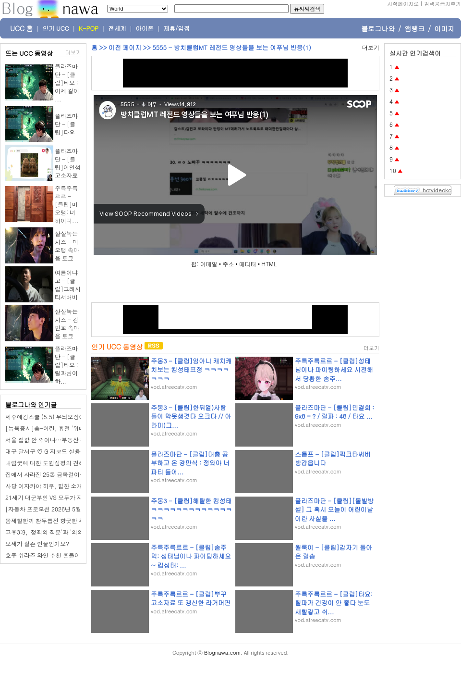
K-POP (88, 28)
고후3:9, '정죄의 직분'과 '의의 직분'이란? (59, 532)
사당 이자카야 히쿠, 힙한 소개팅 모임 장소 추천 (66, 486)
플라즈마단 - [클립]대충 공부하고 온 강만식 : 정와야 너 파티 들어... (190, 462)
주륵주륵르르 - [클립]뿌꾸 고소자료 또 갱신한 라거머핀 (190, 598)
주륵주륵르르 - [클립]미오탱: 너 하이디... (67, 204)
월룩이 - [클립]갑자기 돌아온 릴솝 (333, 551)
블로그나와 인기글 (31, 404)
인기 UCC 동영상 (117, 346)
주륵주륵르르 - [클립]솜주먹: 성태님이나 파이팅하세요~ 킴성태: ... (191, 556)
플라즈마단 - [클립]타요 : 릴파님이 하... (66, 364)
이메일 (209, 264)
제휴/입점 (176, 28)
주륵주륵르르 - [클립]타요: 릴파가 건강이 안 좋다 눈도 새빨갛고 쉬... (334, 602)
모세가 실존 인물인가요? (37, 543)
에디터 (247, 264)
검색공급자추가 (442, 3)
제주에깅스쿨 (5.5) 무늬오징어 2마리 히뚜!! (61, 416)
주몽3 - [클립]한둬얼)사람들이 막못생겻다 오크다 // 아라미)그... (191, 416)
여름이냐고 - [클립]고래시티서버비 (68, 284)
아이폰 (145, 28)
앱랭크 (414, 28)
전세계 (117, 28)
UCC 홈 (21, 28)
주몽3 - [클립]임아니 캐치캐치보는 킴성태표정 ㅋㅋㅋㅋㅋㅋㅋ (191, 369)
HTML (269, 264)
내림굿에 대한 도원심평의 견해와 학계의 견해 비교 (70, 463)
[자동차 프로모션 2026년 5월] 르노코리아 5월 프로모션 (77, 509)
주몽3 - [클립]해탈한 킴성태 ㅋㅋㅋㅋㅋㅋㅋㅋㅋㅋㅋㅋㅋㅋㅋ (191, 509)
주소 (228, 264)
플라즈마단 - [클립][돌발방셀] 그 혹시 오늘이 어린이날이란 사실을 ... (334, 509)
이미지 (444, 28)
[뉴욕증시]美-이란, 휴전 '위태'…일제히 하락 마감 (70, 428)
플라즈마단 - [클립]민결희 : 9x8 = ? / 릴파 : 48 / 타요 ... (334, 412)
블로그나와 (378, 28)
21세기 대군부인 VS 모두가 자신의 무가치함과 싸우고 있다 (80, 497)
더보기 (73, 52)
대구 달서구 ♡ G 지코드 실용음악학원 (54, 451)
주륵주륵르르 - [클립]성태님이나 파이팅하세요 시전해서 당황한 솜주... (334, 369)
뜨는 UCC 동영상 (29, 53)
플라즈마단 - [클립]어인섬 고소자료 (68, 163)
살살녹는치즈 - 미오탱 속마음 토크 (67, 245)
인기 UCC (56, 28)
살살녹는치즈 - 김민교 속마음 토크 (67, 323)
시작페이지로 (403, 3)
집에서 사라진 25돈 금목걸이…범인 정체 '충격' (65, 474)
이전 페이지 (125, 47)
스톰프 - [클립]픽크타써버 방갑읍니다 (333, 458)
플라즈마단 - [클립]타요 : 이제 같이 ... (67, 82)
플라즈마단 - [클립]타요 (66, 124)
